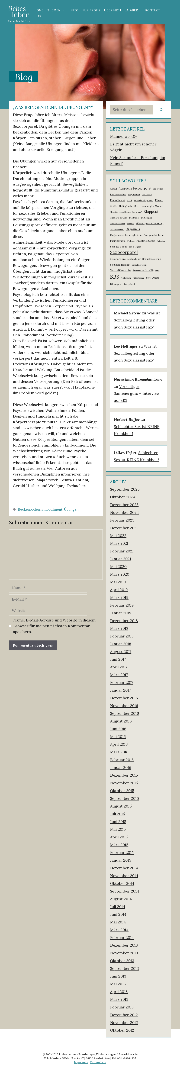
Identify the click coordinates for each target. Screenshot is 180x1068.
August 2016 (121, 721)
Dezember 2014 (124, 867)
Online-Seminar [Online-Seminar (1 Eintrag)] (117, 229)
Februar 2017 (121, 682)
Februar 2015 (122, 852)
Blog (38, 16)
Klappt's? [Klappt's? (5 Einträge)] (151, 211)
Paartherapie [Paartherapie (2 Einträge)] (118, 240)
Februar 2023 (122, 520)
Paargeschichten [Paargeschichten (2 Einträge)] (153, 235)
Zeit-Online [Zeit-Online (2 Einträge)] (152, 277)
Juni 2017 (118, 659)
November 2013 (124, 952)
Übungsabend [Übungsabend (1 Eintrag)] (129, 284)
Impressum (81, 1062)
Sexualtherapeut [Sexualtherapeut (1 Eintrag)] (139, 265)
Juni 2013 (118, 976)
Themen (57, 10)
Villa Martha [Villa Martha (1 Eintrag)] (138, 278)
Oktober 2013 (122, 960)
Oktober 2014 (122, 883)
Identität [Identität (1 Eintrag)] (114, 212)
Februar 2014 (122, 937)
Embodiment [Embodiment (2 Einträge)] (117, 200)
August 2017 (120, 651)
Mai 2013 (118, 983)
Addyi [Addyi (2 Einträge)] (113, 188)
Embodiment (51, 509)
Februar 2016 (122, 759)
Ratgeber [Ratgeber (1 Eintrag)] (161, 241)
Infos (74, 10)
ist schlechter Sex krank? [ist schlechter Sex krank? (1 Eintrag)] (131, 212)
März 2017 (119, 674)
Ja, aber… (133, 10)
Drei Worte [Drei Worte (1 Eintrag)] (147, 194)
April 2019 (119, 589)
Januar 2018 (120, 643)
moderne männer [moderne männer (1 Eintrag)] (117, 223)
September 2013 (124, 968)
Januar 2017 (120, 690)
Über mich (112, 10)
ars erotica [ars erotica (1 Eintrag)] (158, 189)
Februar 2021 (122, 551)
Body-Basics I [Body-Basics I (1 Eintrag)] (134, 194)
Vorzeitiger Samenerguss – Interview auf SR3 (137, 393)
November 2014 (124, 875)
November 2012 (124, 1022)
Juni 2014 (118, 914)
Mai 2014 (118, 922)
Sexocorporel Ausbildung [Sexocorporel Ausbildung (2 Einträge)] (125, 259)
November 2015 (124, 782)
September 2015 (124, 798)
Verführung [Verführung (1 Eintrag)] (126, 278)
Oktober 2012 (122, 1030)
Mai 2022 (118, 535)
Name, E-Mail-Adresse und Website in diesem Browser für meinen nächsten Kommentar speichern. (54, 626)
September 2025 (125, 489)
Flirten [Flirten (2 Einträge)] (159, 200)
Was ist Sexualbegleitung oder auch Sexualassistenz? (137, 320)
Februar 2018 (122, 636)
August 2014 (121, 898)
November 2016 (124, 705)
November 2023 (124, 512)
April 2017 (118, 667)
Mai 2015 (118, 829)
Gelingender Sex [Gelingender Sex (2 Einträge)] (129, 206)
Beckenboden (29, 509)
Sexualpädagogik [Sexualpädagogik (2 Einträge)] (120, 264)
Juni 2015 (118, 821)
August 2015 (121, 806)
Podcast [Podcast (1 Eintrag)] (130, 241)
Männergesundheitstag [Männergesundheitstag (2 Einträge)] (149, 223)
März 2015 (119, 844)
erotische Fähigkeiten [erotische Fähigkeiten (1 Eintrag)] (143, 200)
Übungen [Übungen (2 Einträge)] (115, 284)
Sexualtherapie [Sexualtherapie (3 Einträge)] (120, 270)
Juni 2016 (118, 728)
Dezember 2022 (124, 527)
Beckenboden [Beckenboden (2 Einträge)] (118, 194)
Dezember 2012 (124, 1014)
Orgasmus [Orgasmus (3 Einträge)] (133, 229)
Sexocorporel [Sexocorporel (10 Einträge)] (124, 252)
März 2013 (119, 999)
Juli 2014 (117, 906)
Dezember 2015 (124, 775)
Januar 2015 (120, 860)
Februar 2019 (122, 605)
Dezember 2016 (124, 697)
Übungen (71, 509)
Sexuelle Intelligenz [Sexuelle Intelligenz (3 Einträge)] (146, 270)
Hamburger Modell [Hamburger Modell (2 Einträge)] (151, 206)
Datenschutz (98, 1062)
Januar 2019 (120, 612)
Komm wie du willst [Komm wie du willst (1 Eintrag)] (118, 218)
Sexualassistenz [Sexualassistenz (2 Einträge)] (151, 259)
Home (38, 10)
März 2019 (119, 597)
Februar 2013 (122, 1007)
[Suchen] (161, 110)
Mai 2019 (118, 581)
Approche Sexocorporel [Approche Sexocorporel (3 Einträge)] (135, 188)
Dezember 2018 (124, 620)
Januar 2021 (120, 558)
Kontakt (152, 10)
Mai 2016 (118, 736)
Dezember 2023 (124, 504)
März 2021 (119, 543)
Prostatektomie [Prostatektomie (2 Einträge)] (145, 240)
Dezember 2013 (124, 945)
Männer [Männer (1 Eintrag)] (130, 223)
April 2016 (119, 744)
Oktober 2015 (122, 790)
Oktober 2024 (122, 496)
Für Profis (91, 10)
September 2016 (124, 713)
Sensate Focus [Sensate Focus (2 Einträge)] (118, 246)
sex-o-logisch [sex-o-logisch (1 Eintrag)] (135, 247)
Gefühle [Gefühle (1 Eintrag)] (113, 206)
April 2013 (119, 991)
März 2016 (119, 752)
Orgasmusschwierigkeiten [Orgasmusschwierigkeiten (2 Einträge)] (126, 235)
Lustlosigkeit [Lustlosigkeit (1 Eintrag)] (146, 218)
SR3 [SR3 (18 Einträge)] (114, 276)
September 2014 (124, 891)
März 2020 (119, 574)
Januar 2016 (120, 767)
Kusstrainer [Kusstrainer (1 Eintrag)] (134, 218)
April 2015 (119, 837)
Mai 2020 (118, 566)
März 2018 (119, 628)
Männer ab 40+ (123, 136)
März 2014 (119, 929)
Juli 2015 (117, 813)
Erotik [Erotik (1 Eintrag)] (129, 200)
